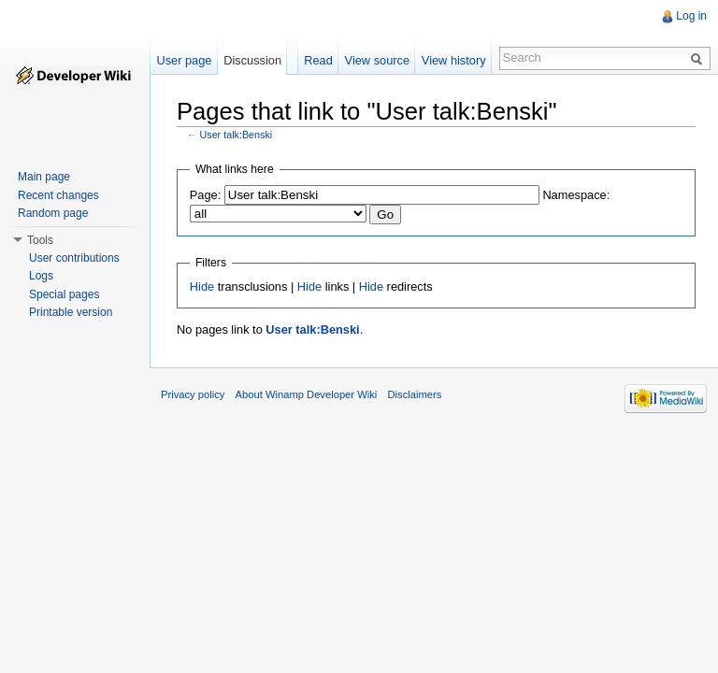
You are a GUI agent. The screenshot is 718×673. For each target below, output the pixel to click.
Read (318, 60)
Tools (40, 240)
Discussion (252, 60)
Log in (691, 15)
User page (183, 60)
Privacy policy (192, 394)
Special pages (64, 294)
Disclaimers (414, 394)
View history (454, 60)
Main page (44, 176)
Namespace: (576, 195)
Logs (41, 275)
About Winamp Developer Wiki (307, 394)
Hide (202, 286)
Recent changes (58, 195)
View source (377, 60)
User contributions (74, 258)
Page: (205, 195)
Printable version (70, 312)
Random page (53, 213)
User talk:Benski (236, 134)
